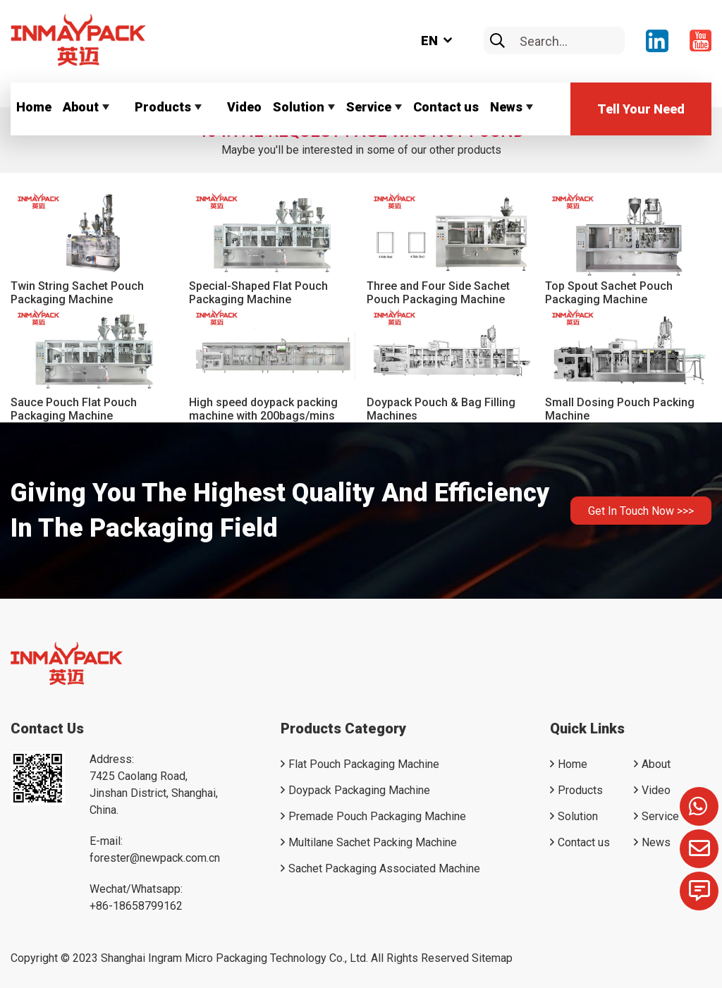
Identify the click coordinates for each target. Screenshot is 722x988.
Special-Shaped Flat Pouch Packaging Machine (258, 292)
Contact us (446, 106)
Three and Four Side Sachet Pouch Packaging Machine (438, 292)
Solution (298, 106)
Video (244, 106)
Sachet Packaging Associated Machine (384, 868)
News (506, 106)
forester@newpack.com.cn (155, 858)
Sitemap (492, 958)
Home (33, 106)
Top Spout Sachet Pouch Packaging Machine (609, 292)
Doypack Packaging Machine (359, 790)
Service (368, 106)
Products (163, 106)
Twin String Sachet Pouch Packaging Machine (77, 292)
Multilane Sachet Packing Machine (372, 842)
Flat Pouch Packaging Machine (363, 764)
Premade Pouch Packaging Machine (377, 816)
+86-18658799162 (136, 906)
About (81, 106)
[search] (497, 41)
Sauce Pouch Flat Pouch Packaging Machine (74, 409)
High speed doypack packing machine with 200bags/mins (263, 409)
